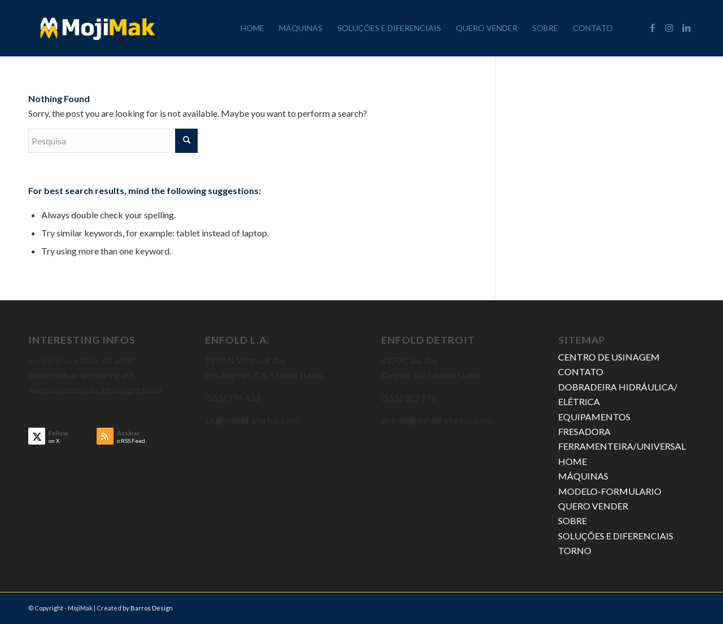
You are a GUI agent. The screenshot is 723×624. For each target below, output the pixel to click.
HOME (572, 461)
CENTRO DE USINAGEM (609, 356)
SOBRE (572, 520)
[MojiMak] (97, 28)
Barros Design (151, 608)
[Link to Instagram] (669, 27)
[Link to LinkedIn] (686, 27)
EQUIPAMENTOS (594, 416)
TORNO (574, 550)
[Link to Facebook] (652, 27)
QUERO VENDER (593, 505)
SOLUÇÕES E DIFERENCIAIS (615, 535)
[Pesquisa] (113, 141)
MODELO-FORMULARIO (609, 491)
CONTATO (580, 371)
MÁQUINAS (583, 476)
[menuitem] (252, 28)
